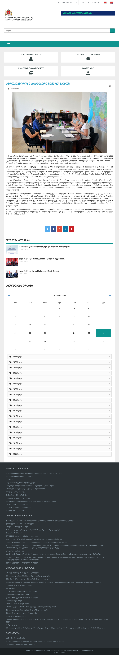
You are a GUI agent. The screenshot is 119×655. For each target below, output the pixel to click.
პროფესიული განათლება (31, 71)
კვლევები (10, 588)
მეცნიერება (88, 71)
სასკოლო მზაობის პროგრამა (18, 507)
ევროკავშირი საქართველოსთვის (20, 644)
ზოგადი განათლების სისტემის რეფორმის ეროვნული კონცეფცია (34, 473)
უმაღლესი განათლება (88, 57)
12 (104, 317)
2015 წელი (15, 416)
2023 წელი (15, 373)
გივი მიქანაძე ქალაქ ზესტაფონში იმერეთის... (39, 271)
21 (30, 333)
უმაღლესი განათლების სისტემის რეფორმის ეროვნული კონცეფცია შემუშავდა (40, 520)
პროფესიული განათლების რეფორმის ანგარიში (27, 610)
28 (30, 341)
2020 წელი (15, 389)
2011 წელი (15, 438)
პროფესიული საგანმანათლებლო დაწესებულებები (28, 576)
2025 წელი (15, 362)
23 (60, 333)
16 (60, 325)
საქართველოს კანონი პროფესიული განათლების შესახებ (31, 607)
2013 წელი (15, 427)
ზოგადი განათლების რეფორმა (19, 476)
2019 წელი (15, 394)
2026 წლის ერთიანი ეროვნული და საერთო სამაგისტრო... (45, 247)
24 (74, 333)
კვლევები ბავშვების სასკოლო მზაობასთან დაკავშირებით (31, 501)
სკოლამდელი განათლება (17, 504)
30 (30, 308)
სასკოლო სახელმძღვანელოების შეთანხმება (25, 489)
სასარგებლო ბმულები (66, 2)
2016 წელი (15, 411)
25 (89, 333)
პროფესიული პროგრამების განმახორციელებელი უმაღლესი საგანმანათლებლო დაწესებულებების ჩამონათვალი (55, 628)
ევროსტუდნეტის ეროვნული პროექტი (22, 563)
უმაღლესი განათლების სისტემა (20, 524)
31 (74, 341)
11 (89, 317)
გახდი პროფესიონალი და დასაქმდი (22, 598)
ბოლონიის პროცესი (14, 533)
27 (15, 341)
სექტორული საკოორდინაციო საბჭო (21, 591)
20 (15, 333)
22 (45, 333)
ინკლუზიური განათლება (16, 492)
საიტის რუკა (94, 2)
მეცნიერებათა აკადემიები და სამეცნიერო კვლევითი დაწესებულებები (36, 641)
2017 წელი (15, 405)
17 (74, 325)
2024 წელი (15, 367)
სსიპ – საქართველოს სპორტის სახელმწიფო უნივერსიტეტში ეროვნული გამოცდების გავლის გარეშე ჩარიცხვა (53, 554)
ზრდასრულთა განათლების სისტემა (21, 613)
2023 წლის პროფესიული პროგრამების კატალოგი (27, 579)
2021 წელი (15, 384)
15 (45, 325)
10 (74, 317)
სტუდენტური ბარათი (15, 551)
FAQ (82, 2)
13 (15, 325)
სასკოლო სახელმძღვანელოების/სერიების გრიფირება (30, 486)
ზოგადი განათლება (31, 57)
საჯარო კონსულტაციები (16, 616)
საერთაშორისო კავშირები (17, 604)
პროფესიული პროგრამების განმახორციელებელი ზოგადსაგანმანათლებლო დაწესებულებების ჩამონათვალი (53, 582)
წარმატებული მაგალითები (17, 594)
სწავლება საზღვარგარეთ (17, 527)
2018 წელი (15, 400)
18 (89, 325)
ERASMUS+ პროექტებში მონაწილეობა (22, 536)
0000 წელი (15, 454)
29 (15, 308)
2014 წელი (15, 422)
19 (104, 325)
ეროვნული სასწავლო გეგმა (18, 498)
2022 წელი (15, 378)
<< (9, 295)
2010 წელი (15, 443)
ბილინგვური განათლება (16, 510)
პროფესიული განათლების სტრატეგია (22, 573)
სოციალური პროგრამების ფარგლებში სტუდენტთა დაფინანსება (34, 539)
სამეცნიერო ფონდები (15, 638)
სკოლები (10, 479)
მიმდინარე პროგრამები (16, 495)
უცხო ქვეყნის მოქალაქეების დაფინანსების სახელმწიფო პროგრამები (36, 542)
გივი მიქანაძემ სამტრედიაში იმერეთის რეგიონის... (42, 259)
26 (104, 333)
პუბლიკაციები (12, 625)
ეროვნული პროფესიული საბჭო (19, 585)
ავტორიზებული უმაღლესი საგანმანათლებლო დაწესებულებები (33, 530)
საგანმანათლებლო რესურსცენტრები (22, 483)
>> (110, 295)
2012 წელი (15, 432)
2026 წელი (15, 357)
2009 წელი (15, 449)
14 (30, 325)
